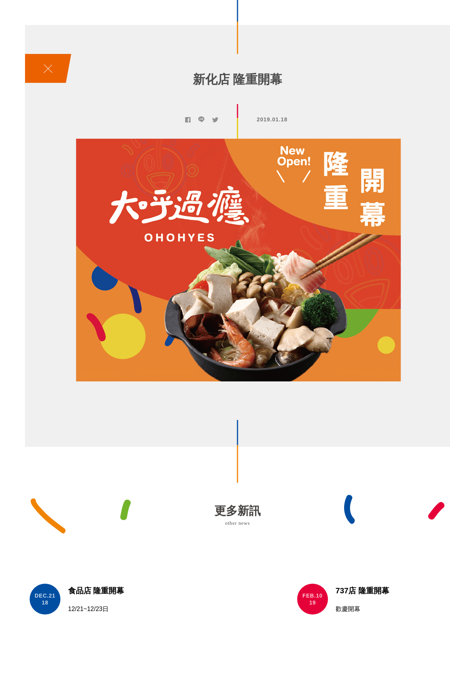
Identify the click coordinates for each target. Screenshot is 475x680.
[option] (237, 260)
